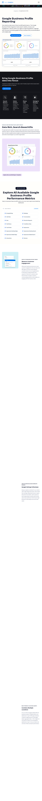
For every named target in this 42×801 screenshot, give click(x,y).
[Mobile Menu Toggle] (38, 2)
